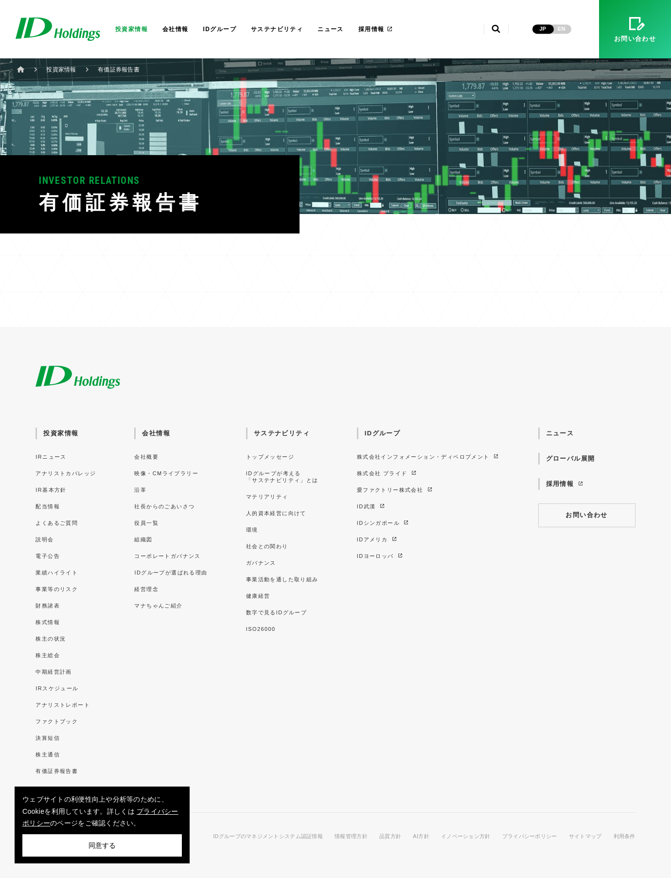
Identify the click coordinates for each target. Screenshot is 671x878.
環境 (252, 530)
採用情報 (375, 29)
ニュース (331, 29)
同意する (102, 845)
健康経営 (258, 596)
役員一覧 (146, 523)
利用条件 (625, 836)
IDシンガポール (383, 523)
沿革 (140, 490)
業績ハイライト (56, 572)
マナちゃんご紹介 (158, 606)
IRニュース (50, 457)
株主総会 (47, 655)
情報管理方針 (351, 836)
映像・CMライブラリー (166, 473)
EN (561, 29)
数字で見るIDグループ (276, 612)
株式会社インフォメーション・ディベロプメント (428, 457)
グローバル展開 (570, 458)
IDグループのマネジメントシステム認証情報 (268, 836)
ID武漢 (371, 506)
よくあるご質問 (56, 523)
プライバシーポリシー (529, 836)
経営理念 (146, 589)
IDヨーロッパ (380, 556)
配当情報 (47, 506)
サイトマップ (585, 836)
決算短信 (47, 738)
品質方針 (390, 836)
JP (542, 29)
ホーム (21, 69)
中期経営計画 (53, 672)
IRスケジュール (56, 688)
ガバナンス (261, 563)
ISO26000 (261, 629)
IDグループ (219, 29)
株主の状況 (50, 639)
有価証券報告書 (56, 771)
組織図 (143, 539)
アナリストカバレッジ (65, 473)
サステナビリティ (277, 29)
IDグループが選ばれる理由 (170, 572)
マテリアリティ (267, 497)
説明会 (44, 539)
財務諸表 (47, 606)
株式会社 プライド (387, 473)
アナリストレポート (62, 705)
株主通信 (47, 754)
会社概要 (146, 457)
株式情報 (47, 622)
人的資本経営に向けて (276, 513)
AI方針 (421, 836)
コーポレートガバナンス (167, 556)
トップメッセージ (270, 457)
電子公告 (47, 556)
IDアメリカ (377, 539)
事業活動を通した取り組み (282, 579)
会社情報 (175, 29)
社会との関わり (267, 546)
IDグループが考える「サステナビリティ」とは (282, 476)
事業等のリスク (56, 589)
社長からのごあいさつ (164, 506)
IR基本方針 (50, 490)
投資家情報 (131, 29)
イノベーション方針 (466, 836)
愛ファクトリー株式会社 (395, 490)
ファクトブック (56, 721)
